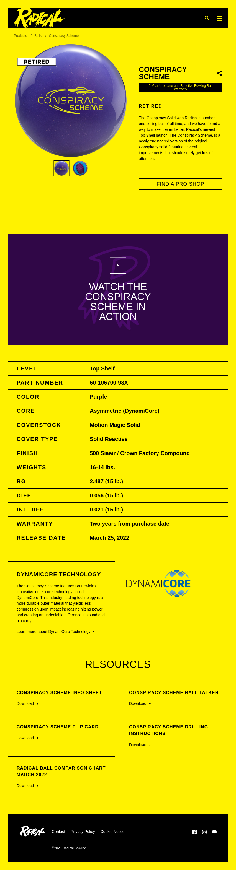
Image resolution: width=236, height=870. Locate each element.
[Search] (207, 18)
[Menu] (219, 18)
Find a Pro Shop (180, 184)
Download (27, 703)
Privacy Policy (83, 831)
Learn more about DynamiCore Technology (55, 631)
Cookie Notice (112, 831)
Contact (58, 831)
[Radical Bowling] (39, 18)
